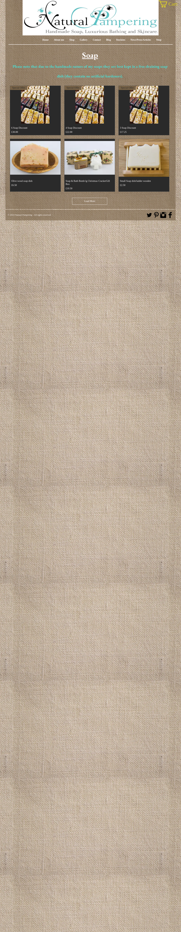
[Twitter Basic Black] (149, 215)
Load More (89, 201)
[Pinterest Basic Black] (156, 215)
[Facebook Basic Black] (170, 215)
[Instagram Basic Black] (163, 215)
